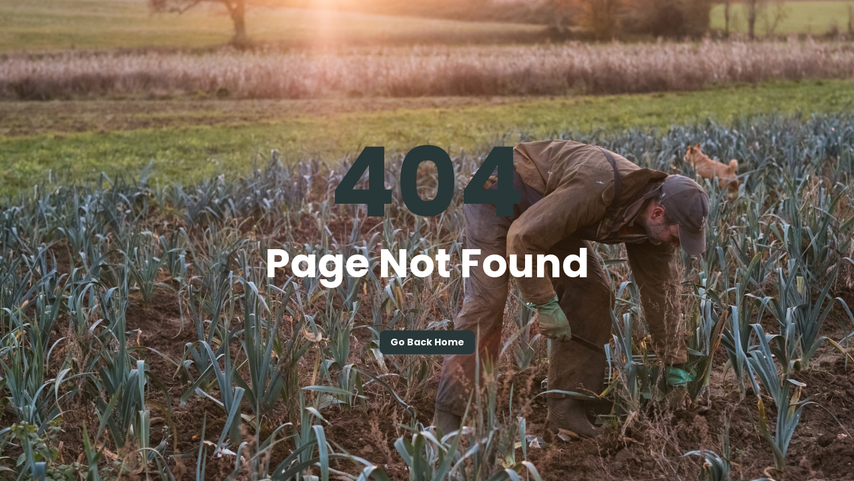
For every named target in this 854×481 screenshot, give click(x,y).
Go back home (427, 342)
